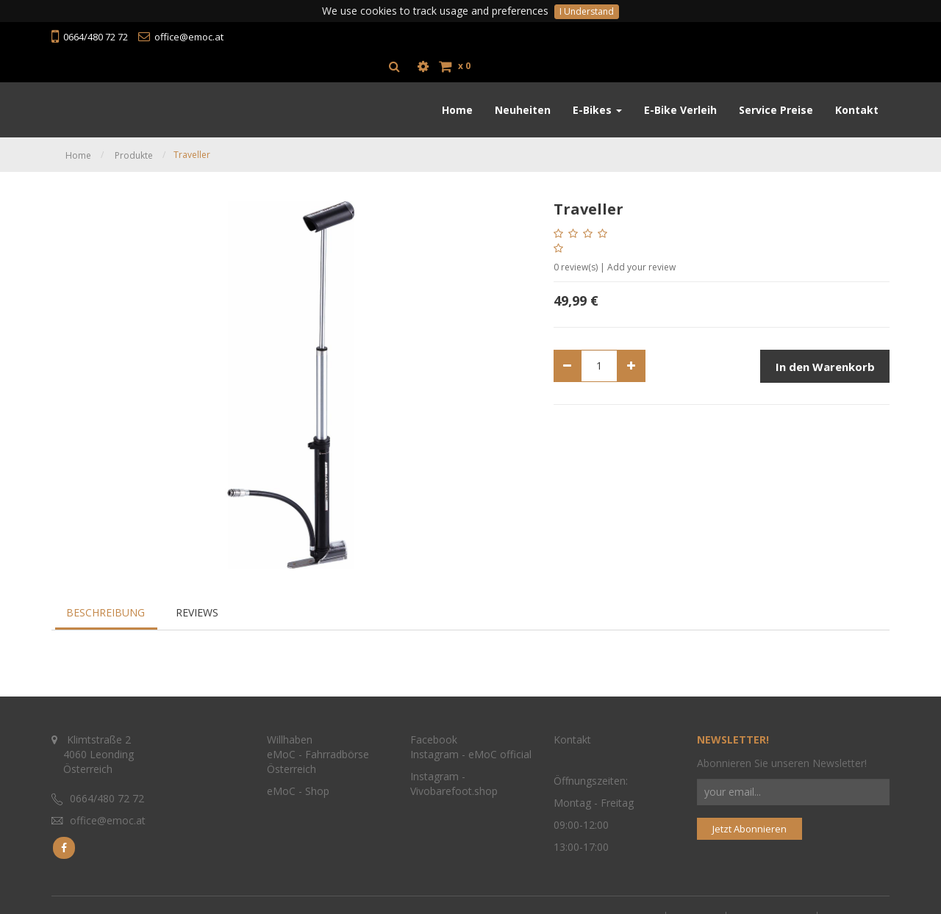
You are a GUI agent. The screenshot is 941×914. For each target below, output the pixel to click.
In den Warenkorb (825, 337)
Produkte (134, 126)
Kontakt (572, 732)
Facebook (433, 732)
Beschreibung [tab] (105, 583)
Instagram (434, 747)
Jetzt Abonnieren (749, 820)
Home (78, 126)
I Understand (586, 11)
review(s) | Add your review (615, 237)
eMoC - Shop (299, 784)
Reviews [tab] (197, 583)
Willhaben (289, 732)
